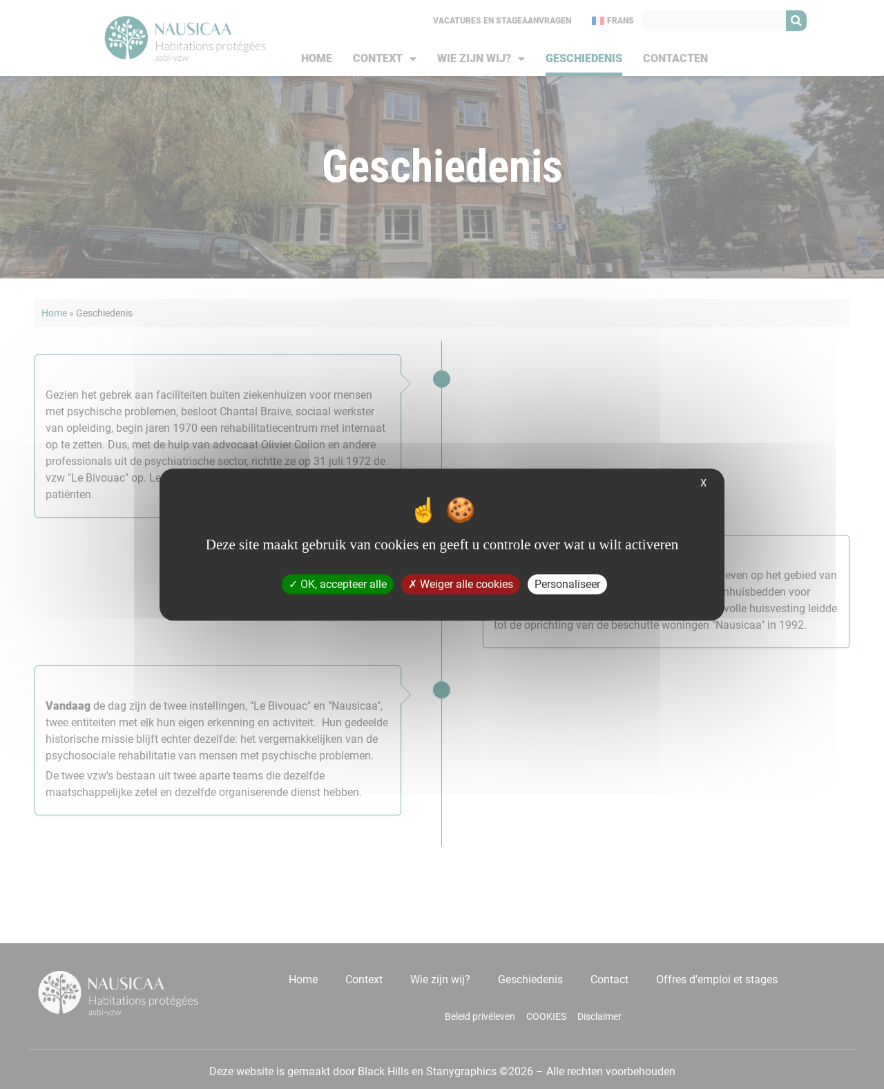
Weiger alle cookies (460, 584)
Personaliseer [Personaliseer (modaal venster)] (567, 584)
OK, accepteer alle (338, 584)
